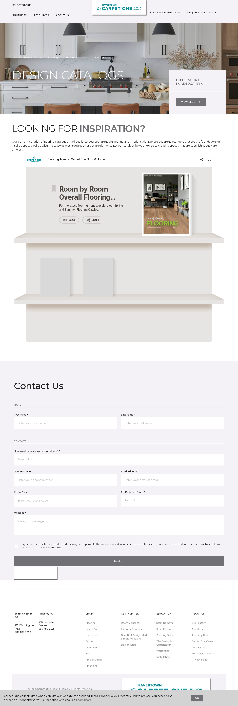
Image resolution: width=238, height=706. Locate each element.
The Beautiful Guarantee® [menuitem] (164, 643)
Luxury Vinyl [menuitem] (93, 629)
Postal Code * (21, 492)
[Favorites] (153, 20)
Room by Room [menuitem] (201, 635)
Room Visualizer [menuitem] (130, 622)
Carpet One (19, 57)
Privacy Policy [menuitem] (200, 659)
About (34, 57)
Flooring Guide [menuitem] (165, 635)
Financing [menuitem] (92, 665)
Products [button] (19, 15)
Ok (197, 697)
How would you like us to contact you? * (37, 451)
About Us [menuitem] (197, 629)
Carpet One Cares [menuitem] (202, 641)
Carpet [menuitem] (90, 641)
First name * (21, 415)
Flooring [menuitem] (91, 622)
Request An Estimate (201, 12)
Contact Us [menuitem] (198, 647)
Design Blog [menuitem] (128, 644)
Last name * (128, 415)
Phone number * (23, 471)
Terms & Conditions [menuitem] (203, 653)
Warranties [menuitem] (162, 650)
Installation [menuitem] (163, 657)
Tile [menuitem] (88, 653)
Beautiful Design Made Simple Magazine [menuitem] (134, 637)
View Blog (190, 101)
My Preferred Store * (133, 492)
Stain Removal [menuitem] (165, 622)
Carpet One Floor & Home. (53, 688)
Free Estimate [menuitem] (94, 659)
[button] (149, 20)
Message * (20, 513)
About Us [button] (62, 15)
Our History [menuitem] (199, 622)
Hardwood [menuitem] (92, 635)
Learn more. (84, 700)
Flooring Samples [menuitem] (131, 629)
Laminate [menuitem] (91, 647)
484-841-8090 (23, 632)
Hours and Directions (165, 12)
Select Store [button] (21, 5)
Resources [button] (41, 15)
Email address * (130, 471)
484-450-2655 (47, 628)
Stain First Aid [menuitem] (164, 629)
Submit (119, 560)
